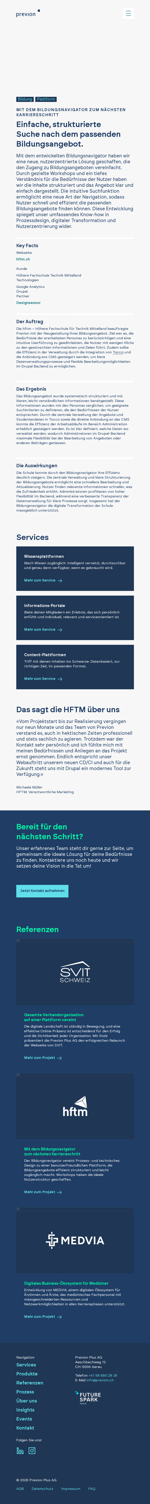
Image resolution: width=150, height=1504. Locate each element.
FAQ (91, 1489)
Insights (25, 1410)
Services (26, 1365)
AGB (20, 1489)
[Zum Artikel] (104, 1397)
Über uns (26, 1401)
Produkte (27, 1374)
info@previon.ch (100, 1380)
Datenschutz (42, 1489)
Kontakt (25, 1428)
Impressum (70, 1489)
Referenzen (29, 1383)
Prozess (25, 1392)
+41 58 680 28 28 (103, 1375)
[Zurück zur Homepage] (28, 13)
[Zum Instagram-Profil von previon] (32, 1451)
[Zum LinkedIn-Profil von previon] (20, 1451)
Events (24, 1419)
